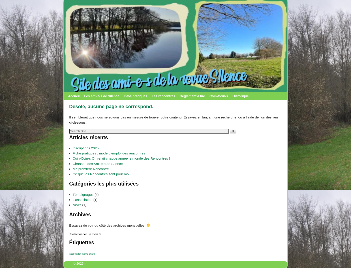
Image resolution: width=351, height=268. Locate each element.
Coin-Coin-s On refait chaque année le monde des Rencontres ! (121, 158)
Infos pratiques (135, 96)
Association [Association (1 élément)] (75, 253)
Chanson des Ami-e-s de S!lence (98, 164)
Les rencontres (163, 96)
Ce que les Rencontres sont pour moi (101, 174)
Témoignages (83, 194)
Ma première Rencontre (91, 169)
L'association (82, 200)
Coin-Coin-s (219, 96)
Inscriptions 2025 (85, 148)
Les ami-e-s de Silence (101, 96)
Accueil (74, 96)
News (77, 205)
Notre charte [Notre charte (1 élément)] (89, 253)
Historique (241, 96)
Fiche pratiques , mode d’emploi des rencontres (109, 153)
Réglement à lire (192, 96)
